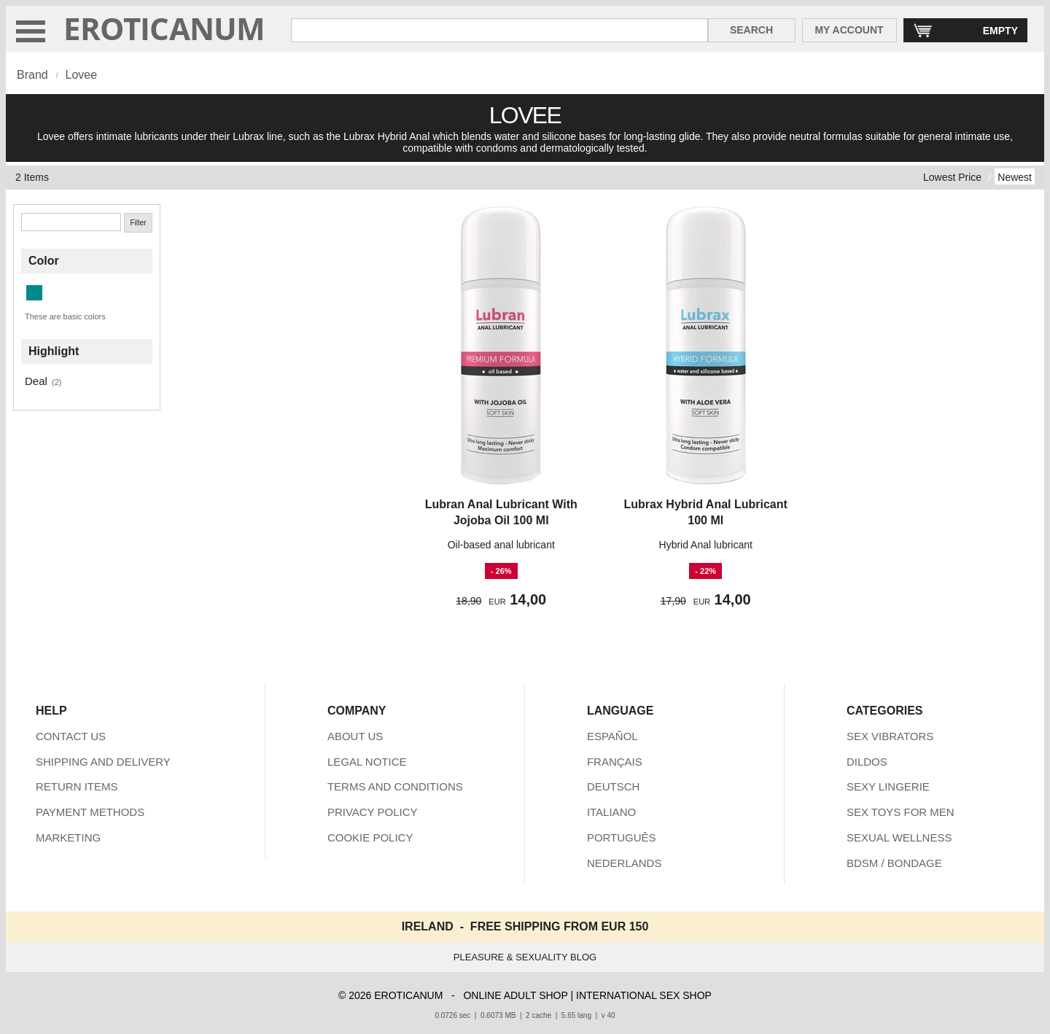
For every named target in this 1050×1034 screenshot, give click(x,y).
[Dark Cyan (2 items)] (34, 292)
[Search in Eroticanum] (499, 30)
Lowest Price (952, 177)
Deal (36, 381)
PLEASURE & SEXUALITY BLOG (525, 957)
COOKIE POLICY (370, 837)
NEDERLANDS (624, 863)
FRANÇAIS (614, 761)
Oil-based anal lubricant (501, 545)
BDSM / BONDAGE (894, 863)
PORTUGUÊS (621, 837)
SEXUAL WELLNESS (899, 837)
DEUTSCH (613, 786)
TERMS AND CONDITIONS (395, 786)
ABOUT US (355, 736)
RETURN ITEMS (77, 786)
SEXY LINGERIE (888, 786)
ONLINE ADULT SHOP (515, 995)
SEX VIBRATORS (890, 736)
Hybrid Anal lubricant (705, 545)
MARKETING (68, 837)
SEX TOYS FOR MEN (900, 812)
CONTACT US (71, 736)
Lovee (81, 75)
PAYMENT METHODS (90, 812)
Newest (1015, 177)
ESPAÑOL (612, 736)
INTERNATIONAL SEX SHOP (644, 995)
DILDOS (867, 761)
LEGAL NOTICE (367, 761)
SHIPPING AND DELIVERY (103, 761)
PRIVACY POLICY (372, 812)
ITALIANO (611, 812)
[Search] (71, 222)
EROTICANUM (164, 28)
